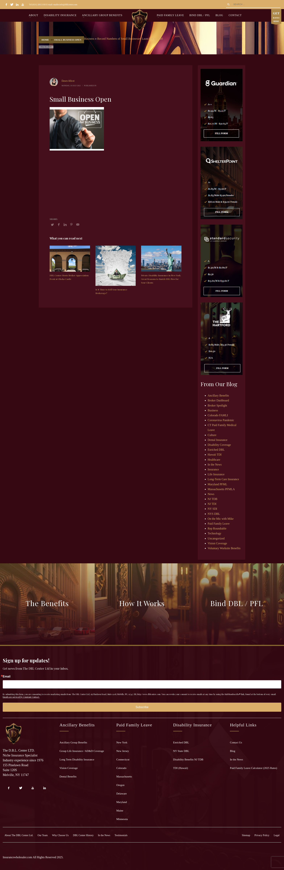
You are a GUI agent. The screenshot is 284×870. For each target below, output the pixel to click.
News (211, 494)
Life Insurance (216, 474)
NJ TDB (213, 498)
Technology (214, 533)
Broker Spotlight (217, 405)
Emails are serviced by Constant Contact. (21, 697)
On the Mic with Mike (221, 518)
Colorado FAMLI (218, 415)
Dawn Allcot (68, 81)
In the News (215, 464)
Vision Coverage (217, 543)
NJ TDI (212, 503)
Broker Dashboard (218, 400)
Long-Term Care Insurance (223, 479)
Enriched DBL (216, 449)
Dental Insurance (217, 439)
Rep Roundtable (217, 528)
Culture (212, 435)
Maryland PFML (217, 484)
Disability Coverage (219, 444)
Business (89, 38)
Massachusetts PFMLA (221, 489)
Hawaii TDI (215, 454)
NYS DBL (214, 513)
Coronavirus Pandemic (221, 420)
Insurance (213, 469)
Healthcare (214, 459)
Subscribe (141, 707)
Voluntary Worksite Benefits (224, 548)
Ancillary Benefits (218, 395)
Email (7, 676)
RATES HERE (276, 17)
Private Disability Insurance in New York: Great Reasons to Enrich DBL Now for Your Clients (161, 279)
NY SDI (212, 508)
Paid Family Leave (219, 523)
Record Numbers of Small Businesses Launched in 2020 (130, 38)
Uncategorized (216, 538)
